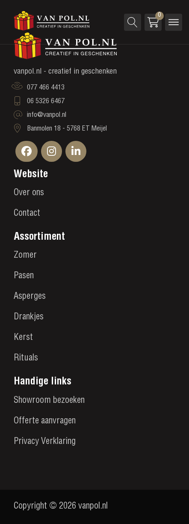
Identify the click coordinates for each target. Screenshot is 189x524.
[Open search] (132, 22)
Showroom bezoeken (49, 401)
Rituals (26, 358)
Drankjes (29, 317)
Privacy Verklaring (45, 442)
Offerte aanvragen (45, 421)
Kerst (23, 338)
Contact (27, 214)
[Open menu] (173, 22)
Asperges (30, 297)
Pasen (24, 276)
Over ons (29, 193)
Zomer (25, 256)
